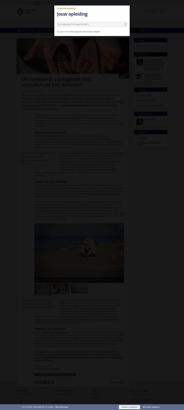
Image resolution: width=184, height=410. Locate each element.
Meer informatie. (61, 407)
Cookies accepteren (129, 407)
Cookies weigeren (152, 407)
